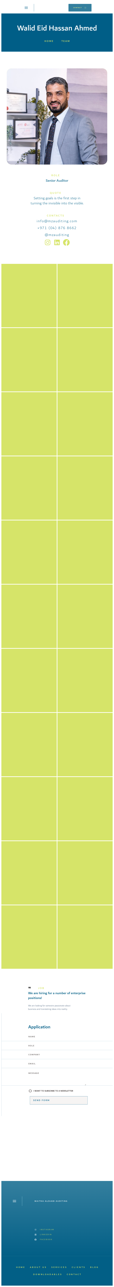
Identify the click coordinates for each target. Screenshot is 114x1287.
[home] (51, 8)
